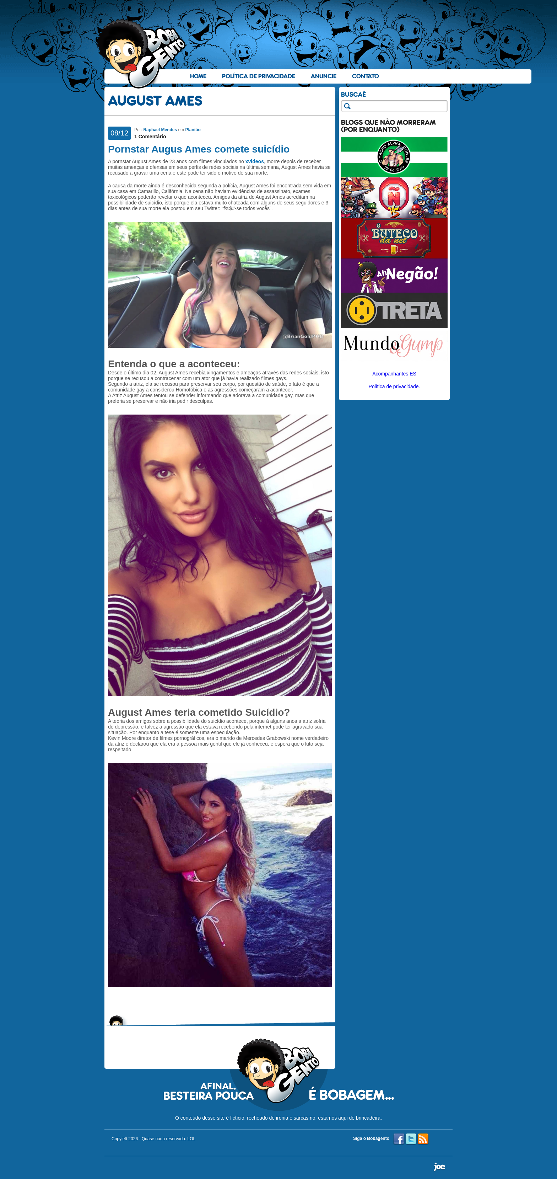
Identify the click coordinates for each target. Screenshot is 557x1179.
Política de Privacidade (258, 76)
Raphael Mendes (160, 129)
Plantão (192, 129)
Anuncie (323, 76)
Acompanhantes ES (394, 374)
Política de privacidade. (394, 386)
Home (198, 76)
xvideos (254, 161)
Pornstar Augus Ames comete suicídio (199, 149)
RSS (423, 1139)
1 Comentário (150, 136)
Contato (365, 76)
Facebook (399, 1139)
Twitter (411, 1139)
